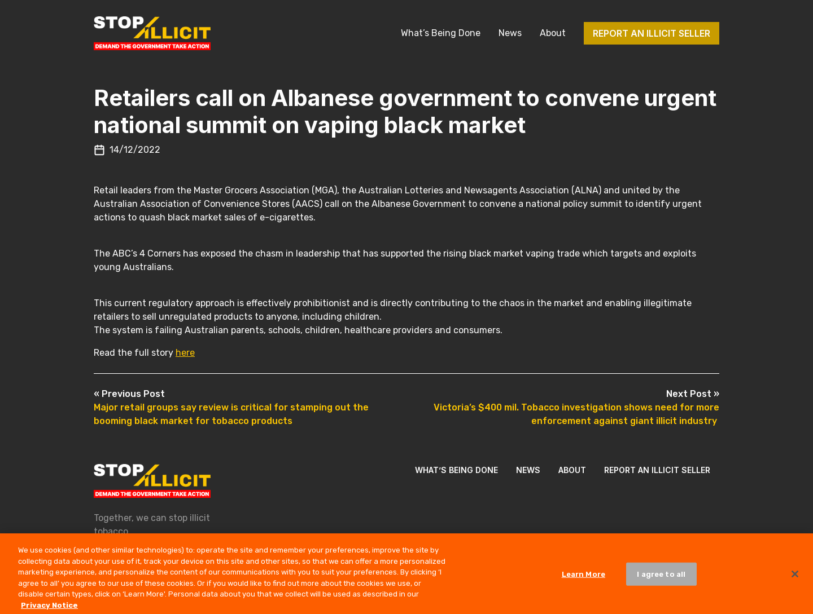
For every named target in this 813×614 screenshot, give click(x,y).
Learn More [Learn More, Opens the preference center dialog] (583, 578)
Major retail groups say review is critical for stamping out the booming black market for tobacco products (231, 407)
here (185, 352)
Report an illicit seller (651, 33)
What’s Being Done (440, 33)
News (510, 33)
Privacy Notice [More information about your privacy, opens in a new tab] (49, 609)
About (553, 33)
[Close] (795, 578)
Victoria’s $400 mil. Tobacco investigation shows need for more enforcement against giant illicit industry (576, 407)
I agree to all (661, 578)
